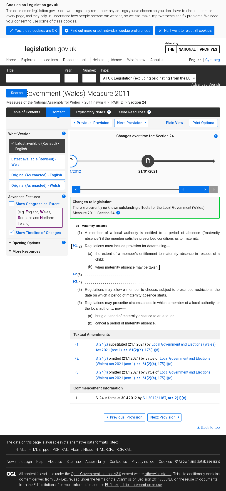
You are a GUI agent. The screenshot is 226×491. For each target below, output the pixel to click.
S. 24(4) (102, 372)
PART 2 (117, 102)
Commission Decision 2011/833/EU (145, 479)
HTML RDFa (105, 449)
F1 (75, 245)
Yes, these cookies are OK (36, 30)
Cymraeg (212, 60)
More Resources (132, 112)
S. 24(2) (102, 344)
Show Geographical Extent (38, 204)
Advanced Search (205, 84)
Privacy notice (143, 461)
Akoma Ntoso (82, 449)
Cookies (165, 461)
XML (65, 449)
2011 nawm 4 (95, 102)
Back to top (210, 427)
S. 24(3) (102, 358)
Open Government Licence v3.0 (96, 474)
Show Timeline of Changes (38, 233)
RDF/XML (124, 449)
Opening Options (24, 243)
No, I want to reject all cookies (188, 30)
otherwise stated (158, 474)
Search (17, 93)
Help (39, 461)
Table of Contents (26, 112)
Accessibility (95, 461)
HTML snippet (39, 449)
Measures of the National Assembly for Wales (43, 102)
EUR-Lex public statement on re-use (133, 485)
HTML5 (21, 449)
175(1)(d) (151, 350)
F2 (75, 274)
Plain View (174, 123)
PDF (56, 449)
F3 (75, 281)
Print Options (203, 123)
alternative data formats (89, 442)
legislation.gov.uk (41, 47)
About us (55, 461)
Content (58, 112)
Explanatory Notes (90, 112)
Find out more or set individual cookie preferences (110, 30)
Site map (74, 461)
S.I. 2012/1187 (154, 398)
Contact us (118, 461)
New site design (19, 461)
